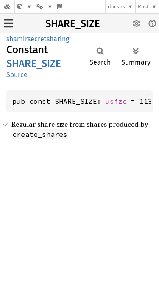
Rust (143, 6)
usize (116, 101)
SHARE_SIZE (72, 24)
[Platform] (44, 6)
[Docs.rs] (7, 6)
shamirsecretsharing (37, 39)
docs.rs (116, 6)
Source (17, 75)
